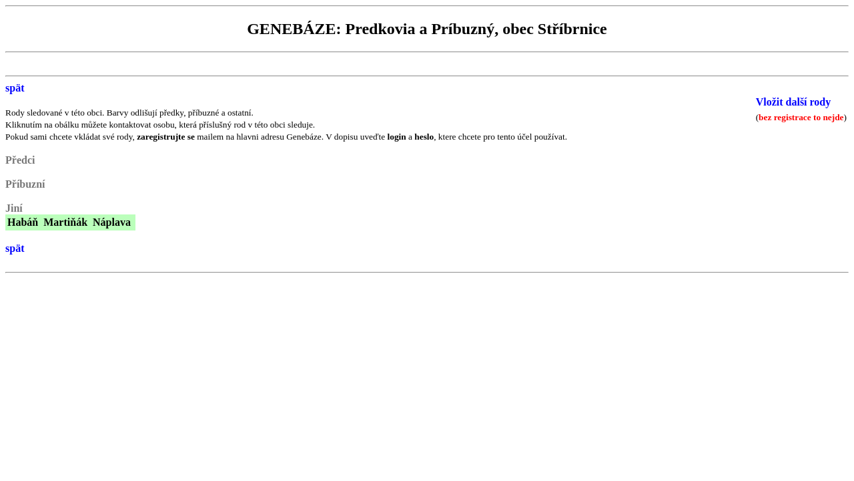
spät (14, 88)
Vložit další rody (793, 102)
